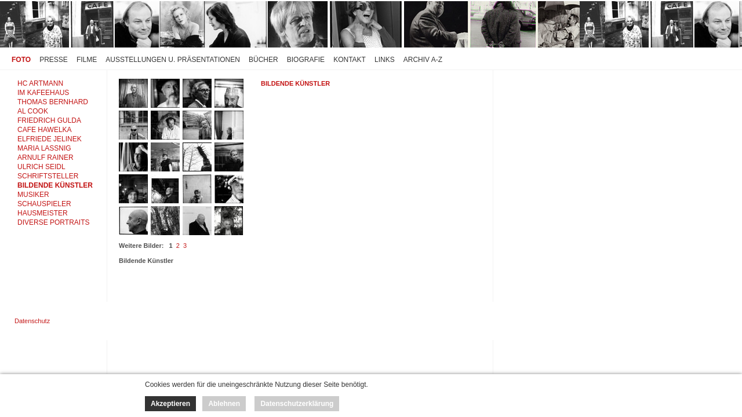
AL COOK (32, 111)
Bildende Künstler (295, 83)
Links (384, 60)
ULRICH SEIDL (41, 167)
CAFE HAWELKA (44, 130)
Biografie (306, 60)
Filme (87, 60)
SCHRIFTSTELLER (47, 176)
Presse (53, 60)
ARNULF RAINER (45, 157)
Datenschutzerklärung (296, 404)
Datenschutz (32, 320)
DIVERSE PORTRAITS (53, 222)
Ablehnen (224, 404)
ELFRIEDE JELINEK (49, 139)
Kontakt (349, 60)
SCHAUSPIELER (44, 204)
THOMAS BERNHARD (52, 102)
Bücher (263, 60)
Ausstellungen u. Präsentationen (173, 60)
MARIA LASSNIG (44, 148)
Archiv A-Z (422, 60)
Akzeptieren (170, 404)
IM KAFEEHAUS (43, 93)
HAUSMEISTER (42, 213)
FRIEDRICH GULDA (49, 120)
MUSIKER (33, 195)
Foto (21, 60)
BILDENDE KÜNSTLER (55, 185)
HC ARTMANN (40, 83)
